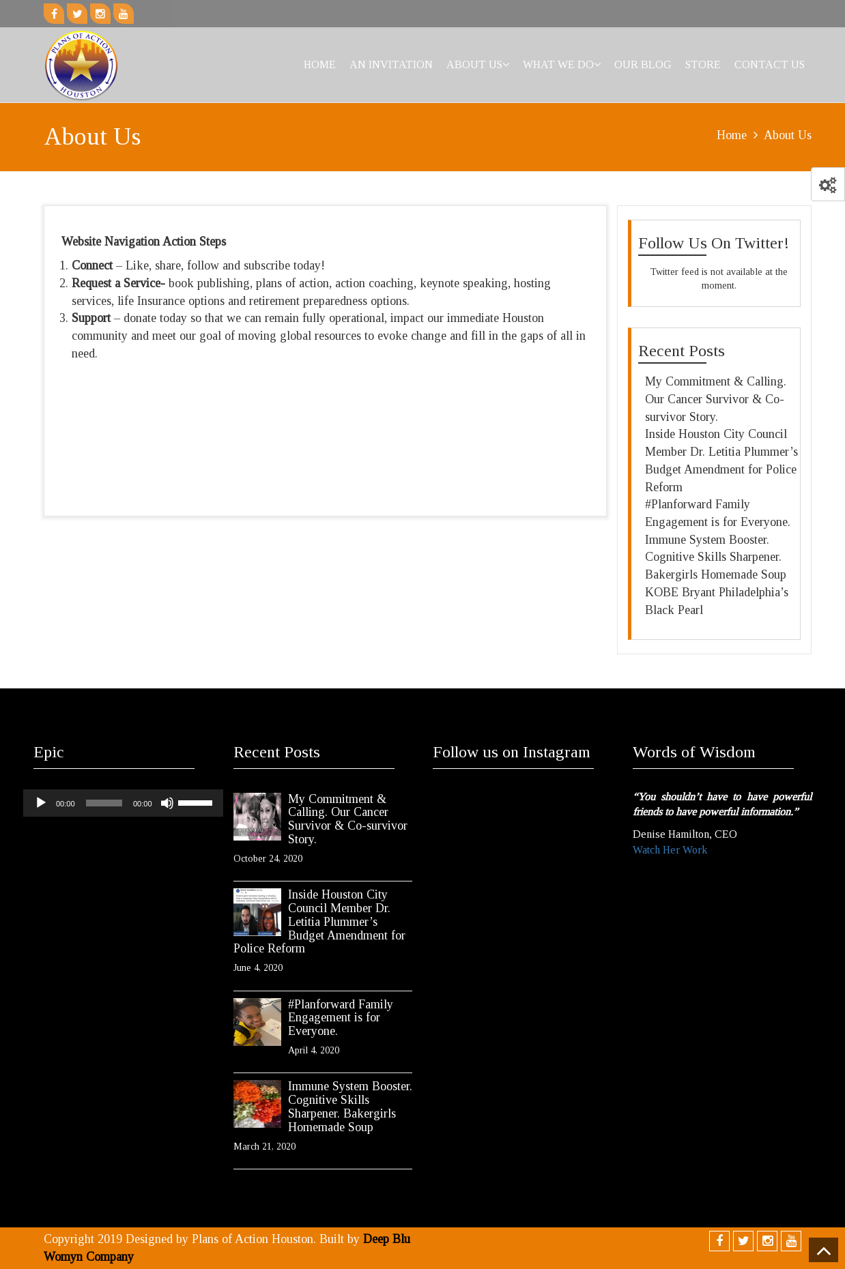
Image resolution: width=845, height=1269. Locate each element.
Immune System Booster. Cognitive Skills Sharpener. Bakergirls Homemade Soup (715, 557)
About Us (477, 64)
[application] (123, 803)
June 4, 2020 (258, 968)
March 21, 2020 (264, 1146)
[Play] (41, 803)
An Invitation (391, 64)
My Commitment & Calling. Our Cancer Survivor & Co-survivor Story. (715, 399)
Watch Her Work (670, 850)
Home (320, 64)
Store (703, 64)
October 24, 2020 (267, 859)
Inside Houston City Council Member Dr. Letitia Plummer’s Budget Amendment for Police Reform (319, 921)
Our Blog (643, 64)
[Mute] (167, 803)
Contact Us (769, 64)
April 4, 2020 (313, 1050)
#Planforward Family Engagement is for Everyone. (340, 1017)
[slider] (104, 803)
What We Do (562, 64)
